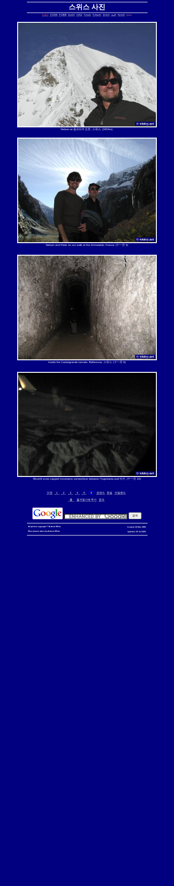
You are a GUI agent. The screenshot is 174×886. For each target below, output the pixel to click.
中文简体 (54, 14)
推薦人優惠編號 (145, 541)
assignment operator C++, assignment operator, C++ (126, 552)
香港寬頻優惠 (89, 541)
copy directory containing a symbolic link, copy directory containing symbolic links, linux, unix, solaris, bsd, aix (87, 577)
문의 (101, 499)
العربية (113, 14)
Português (97, 14)
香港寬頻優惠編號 (116, 541)
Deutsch (106, 14)
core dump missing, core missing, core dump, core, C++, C (106, 582)
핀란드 (101, 492)
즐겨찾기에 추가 (87, 499)
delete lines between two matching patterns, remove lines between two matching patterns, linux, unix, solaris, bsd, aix (86, 636)
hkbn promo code (91, 538)
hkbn (166, 538)
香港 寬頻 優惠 (39, 541)
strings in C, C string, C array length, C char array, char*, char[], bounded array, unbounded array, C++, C (87, 606)
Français (87, 14)
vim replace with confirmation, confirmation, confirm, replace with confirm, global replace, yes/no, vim (89, 870)
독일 (109, 492)
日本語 (79, 14)
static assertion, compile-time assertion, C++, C (64, 575)
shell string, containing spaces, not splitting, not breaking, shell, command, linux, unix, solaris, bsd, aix (85, 789)
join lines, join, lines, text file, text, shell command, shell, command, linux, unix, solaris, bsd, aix (85, 651)
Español (71, 14)
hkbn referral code (61, 538)
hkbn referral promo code (24, 538)
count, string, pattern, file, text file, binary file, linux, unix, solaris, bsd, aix (86, 632)
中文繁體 (62, 14)
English (45, 14)
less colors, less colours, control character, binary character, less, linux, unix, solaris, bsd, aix (85, 714)
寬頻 (64, 541)
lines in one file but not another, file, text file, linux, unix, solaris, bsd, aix (63, 649)
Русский (121, 14)
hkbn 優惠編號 (14, 541)
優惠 (73, 541)
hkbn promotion (148, 538)
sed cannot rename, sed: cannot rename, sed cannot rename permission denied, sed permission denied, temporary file (87, 781)
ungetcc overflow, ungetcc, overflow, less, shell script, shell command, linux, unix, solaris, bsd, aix (89, 722)
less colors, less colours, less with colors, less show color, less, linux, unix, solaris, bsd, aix (89, 710)
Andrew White (54, 526)
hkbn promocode (121, 538)
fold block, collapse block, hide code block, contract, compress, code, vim (62, 868)
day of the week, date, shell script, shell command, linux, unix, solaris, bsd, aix (86, 599)
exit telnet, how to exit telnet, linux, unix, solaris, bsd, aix (85, 844)
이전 (49, 492)
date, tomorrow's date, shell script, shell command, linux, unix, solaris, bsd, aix (95, 597)
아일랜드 (120, 492)
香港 (56, 541)
